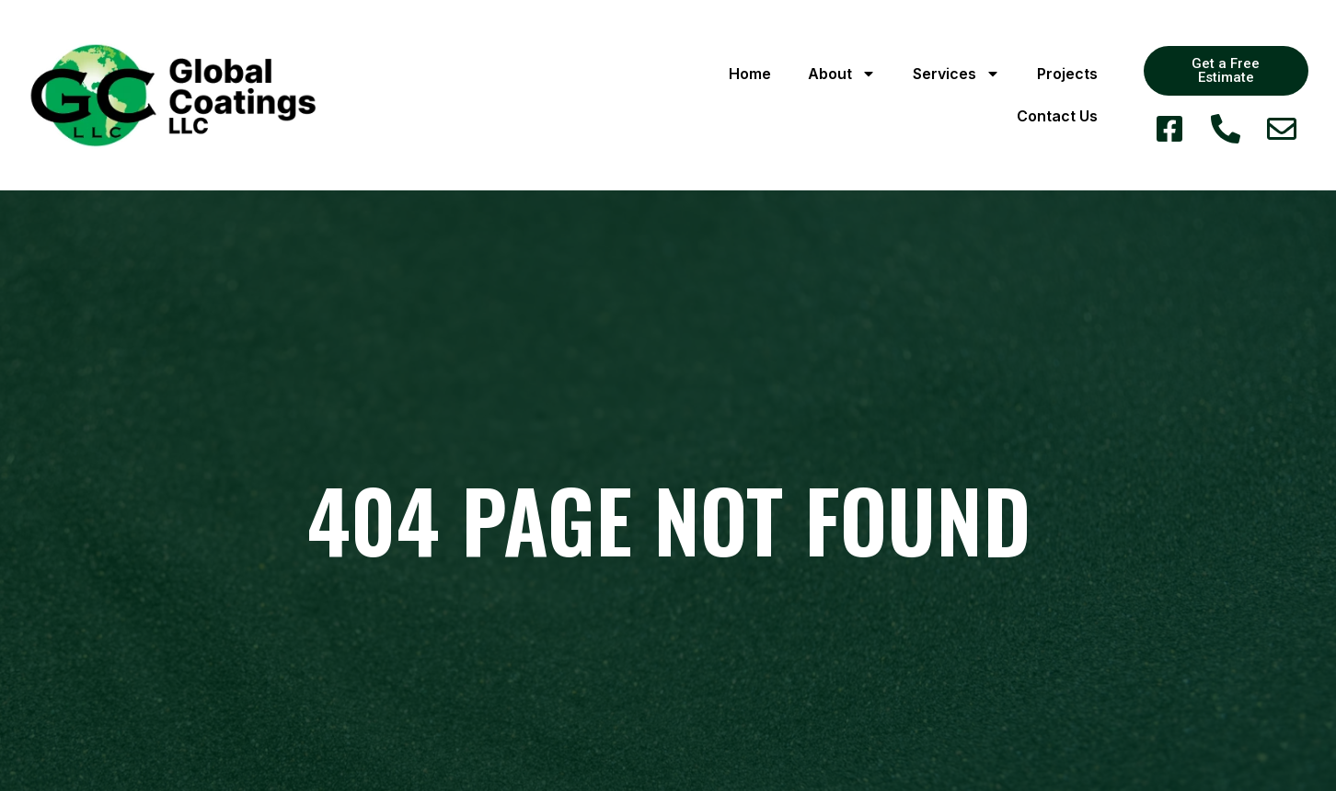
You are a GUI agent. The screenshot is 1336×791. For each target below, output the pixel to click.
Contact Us (1057, 116)
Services (956, 73)
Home (750, 73)
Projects (1067, 73)
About (842, 73)
